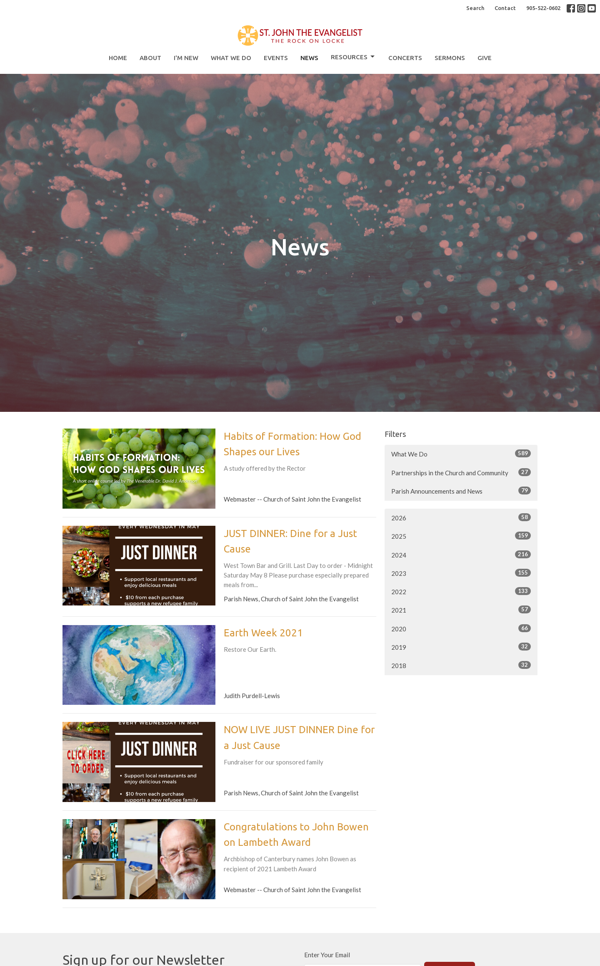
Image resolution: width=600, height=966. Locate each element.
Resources (353, 57)
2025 (461, 536)
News (309, 57)
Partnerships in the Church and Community (461, 472)
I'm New (186, 57)
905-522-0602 (543, 8)
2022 (461, 591)
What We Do (231, 57)
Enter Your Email (327, 954)
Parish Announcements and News (461, 491)
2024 (461, 554)
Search (475, 8)
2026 (461, 517)
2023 (461, 573)
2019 (461, 647)
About (150, 57)
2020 (461, 628)
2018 (461, 665)
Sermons (450, 57)
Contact (505, 8)
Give (485, 57)
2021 (461, 609)
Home (118, 57)
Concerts (405, 57)
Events (276, 57)
